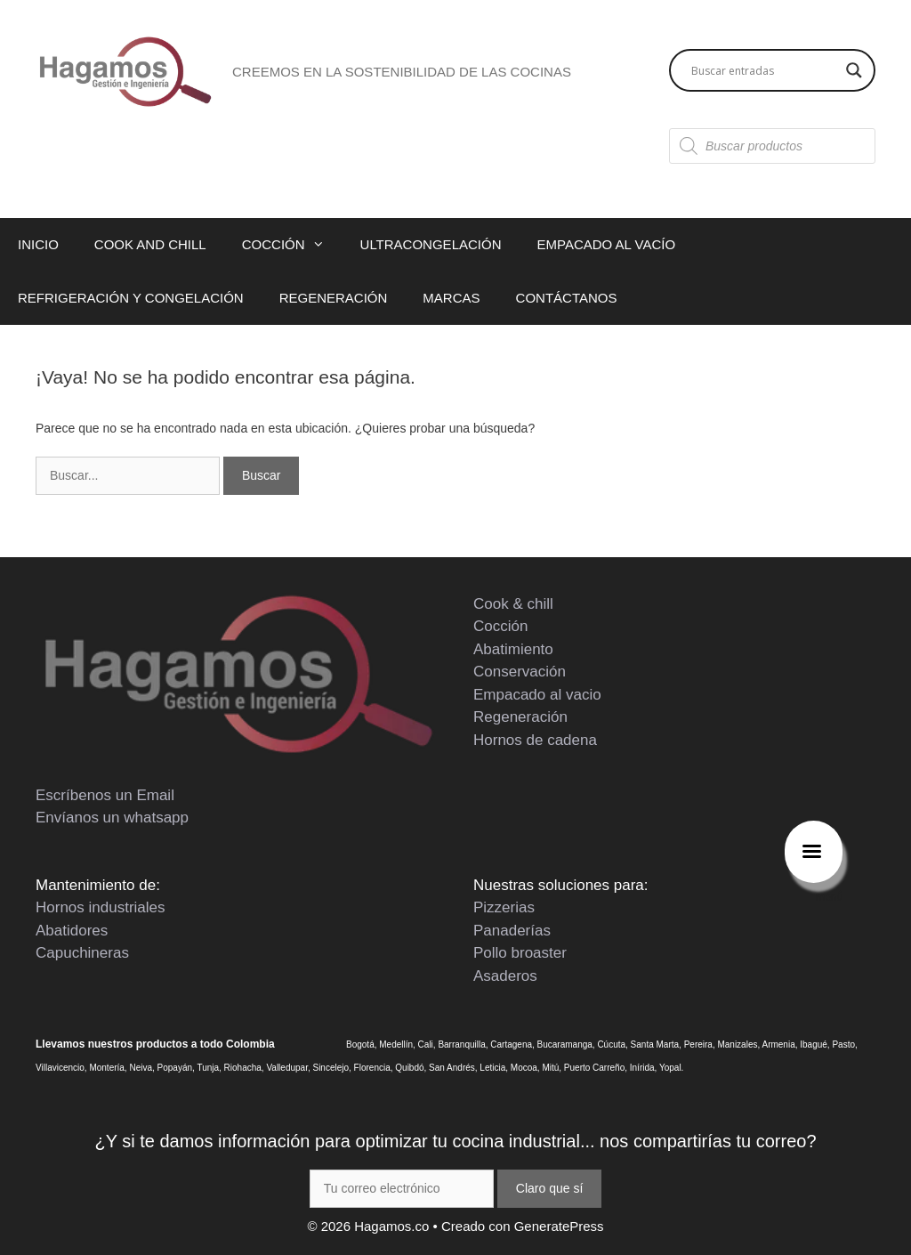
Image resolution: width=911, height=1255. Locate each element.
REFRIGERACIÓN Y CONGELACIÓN (131, 297)
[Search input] (764, 70)
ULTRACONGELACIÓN (431, 244)
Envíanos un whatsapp (112, 817)
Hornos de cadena (535, 740)
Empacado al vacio (537, 694)
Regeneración (520, 716)
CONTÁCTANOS (566, 297)
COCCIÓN (292, 244)
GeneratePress (559, 1226)
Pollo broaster (520, 952)
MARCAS (451, 297)
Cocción (500, 626)
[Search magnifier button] (854, 70)
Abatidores (72, 930)
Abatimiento (513, 649)
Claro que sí (549, 1188)
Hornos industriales (100, 907)
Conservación (519, 671)
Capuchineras (82, 952)
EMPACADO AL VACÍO (605, 244)
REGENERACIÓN (333, 297)
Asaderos (505, 976)
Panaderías (512, 930)
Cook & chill (513, 603)
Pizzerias (504, 907)
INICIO (38, 244)
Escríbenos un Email (105, 795)
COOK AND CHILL (150, 244)
